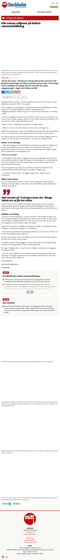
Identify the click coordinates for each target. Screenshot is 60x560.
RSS (5, 557)
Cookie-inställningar (30, 542)
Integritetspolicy (30, 540)
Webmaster (30, 538)
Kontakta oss (30, 532)
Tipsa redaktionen (30, 534)
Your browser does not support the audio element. (14, 97)
